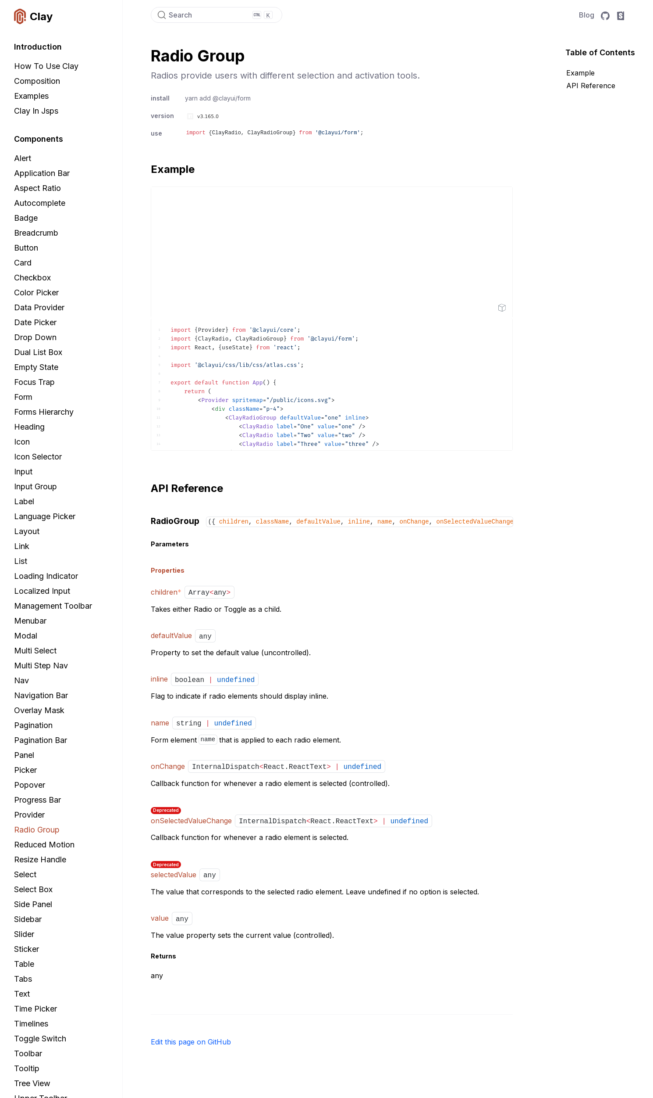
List (20, 561)
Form (23, 397)
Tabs (23, 978)
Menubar (30, 620)
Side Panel (33, 904)
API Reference (590, 85)
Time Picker (35, 1008)
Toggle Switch (40, 1038)
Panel (24, 755)
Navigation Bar (41, 695)
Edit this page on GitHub (191, 1041)
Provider (29, 814)
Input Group (35, 486)
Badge (26, 217)
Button (26, 247)
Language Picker (44, 516)
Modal (25, 635)
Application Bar (42, 173)
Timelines (31, 1023)
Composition (37, 81)
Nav (21, 680)
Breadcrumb (36, 232)
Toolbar (28, 1053)
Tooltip (26, 1068)
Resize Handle (40, 859)
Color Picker (36, 292)
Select (25, 874)
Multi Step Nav (41, 665)
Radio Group (37, 829)
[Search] (216, 15)
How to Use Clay (46, 66)
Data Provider (39, 307)
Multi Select (35, 650)
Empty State (36, 367)
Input (23, 471)
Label (24, 501)
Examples (31, 95)
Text (22, 993)
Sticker (26, 949)
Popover (29, 784)
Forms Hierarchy (44, 411)
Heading (29, 426)
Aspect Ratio (37, 188)
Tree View (32, 1083)
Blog (586, 15)
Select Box (33, 889)
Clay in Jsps (36, 110)
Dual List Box (38, 352)
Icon (22, 441)
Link (21, 546)
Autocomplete (39, 203)
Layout (26, 531)
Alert (22, 158)
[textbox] (331, 384)
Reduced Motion (44, 844)
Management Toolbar (53, 605)
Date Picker (35, 322)
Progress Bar (37, 799)
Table (24, 964)
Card (23, 262)
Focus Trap (34, 382)
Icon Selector (38, 456)
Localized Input (42, 591)
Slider (24, 934)
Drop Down (35, 337)
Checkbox (32, 277)
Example (580, 72)
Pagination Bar (40, 740)
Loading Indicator (46, 576)
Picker (25, 770)
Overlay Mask (39, 710)
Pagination (33, 725)
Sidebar (28, 919)
